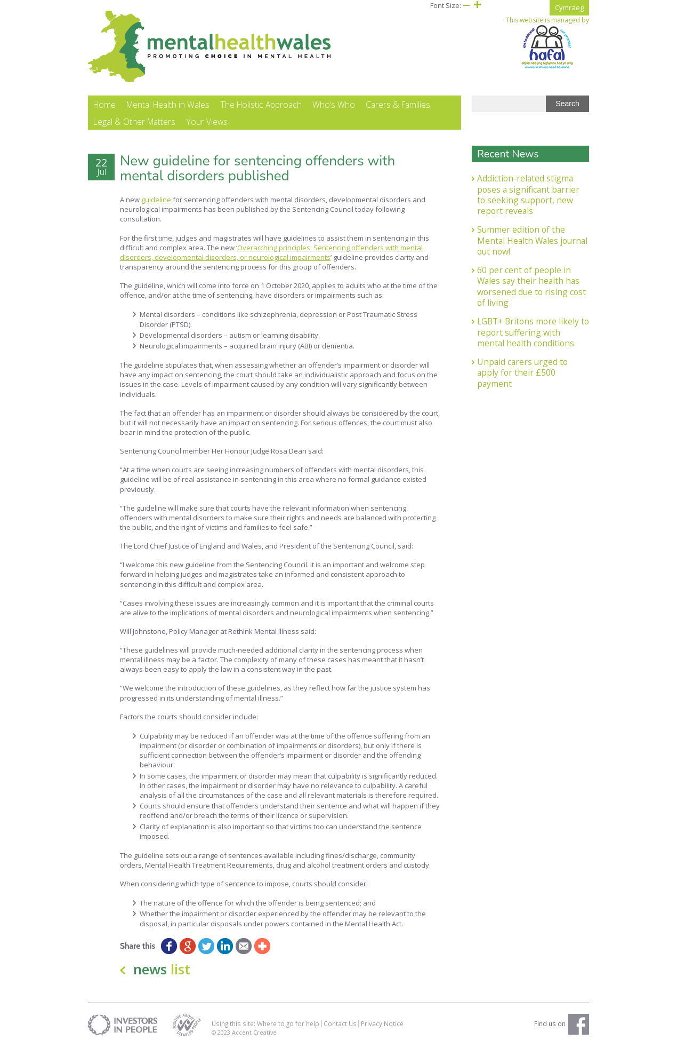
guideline (156, 199)
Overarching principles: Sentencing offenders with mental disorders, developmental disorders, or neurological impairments (271, 252)
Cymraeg (569, 7)
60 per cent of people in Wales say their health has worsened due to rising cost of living (531, 286)
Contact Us (340, 1023)
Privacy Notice (382, 1023)
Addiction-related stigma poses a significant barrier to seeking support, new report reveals (528, 194)
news (161, 969)
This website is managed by (547, 42)
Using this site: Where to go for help (265, 1023)
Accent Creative (254, 1032)
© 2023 (222, 1032)
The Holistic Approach (261, 104)
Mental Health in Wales (167, 104)
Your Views (207, 122)
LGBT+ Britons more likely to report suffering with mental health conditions (533, 332)
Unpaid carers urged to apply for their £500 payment (522, 372)
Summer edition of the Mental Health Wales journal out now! (532, 240)
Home (104, 104)
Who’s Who (333, 104)
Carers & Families (398, 104)
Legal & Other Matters (134, 122)
